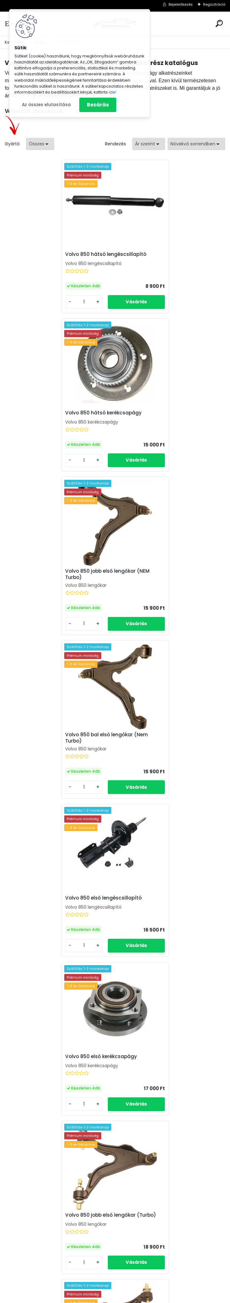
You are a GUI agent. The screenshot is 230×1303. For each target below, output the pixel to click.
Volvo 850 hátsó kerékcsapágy (160, 254)
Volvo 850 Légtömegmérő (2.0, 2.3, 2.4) (59, 893)
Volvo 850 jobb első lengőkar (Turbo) (57, 735)
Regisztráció (214, 4)
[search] (219, 23)
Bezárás (98, 104)
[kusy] (30, 302)
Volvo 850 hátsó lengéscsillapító (52, 254)
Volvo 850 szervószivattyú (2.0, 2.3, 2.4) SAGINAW (60, 1057)
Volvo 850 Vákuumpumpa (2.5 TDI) (165, 893)
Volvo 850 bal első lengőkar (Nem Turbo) (163, 416)
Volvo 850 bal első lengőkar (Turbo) (166, 735)
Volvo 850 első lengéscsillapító (50, 576)
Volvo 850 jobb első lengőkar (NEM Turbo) (54, 416)
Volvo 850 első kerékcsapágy (158, 576)
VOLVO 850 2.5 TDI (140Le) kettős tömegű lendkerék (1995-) (162, 1054)
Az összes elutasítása (46, 105)
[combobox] (148, 144)
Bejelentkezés (181, 4)
